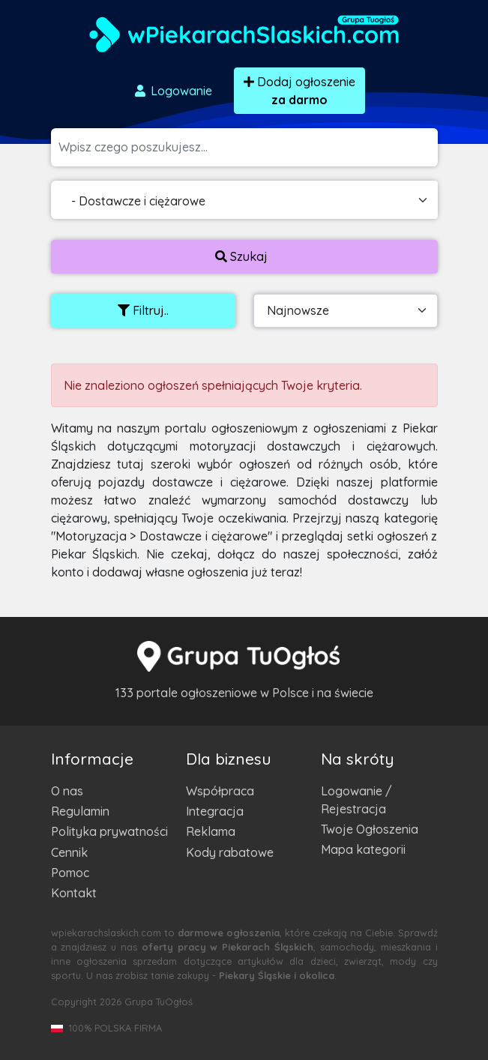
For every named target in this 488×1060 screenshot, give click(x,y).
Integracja (215, 811)
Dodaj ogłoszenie (299, 90)
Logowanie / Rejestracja (356, 799)
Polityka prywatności (109, 831)
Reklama (210, 831)
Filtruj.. (143, 310)
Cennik (69, 852)
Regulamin (80, 811)
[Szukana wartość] (248, 147)
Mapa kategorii (363, 849)
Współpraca (220, 790)
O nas (67, 790)
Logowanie (172, 90)
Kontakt (74, 892)
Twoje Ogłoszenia (369, 829)
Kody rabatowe (230, 852)
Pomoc (70, 872)
